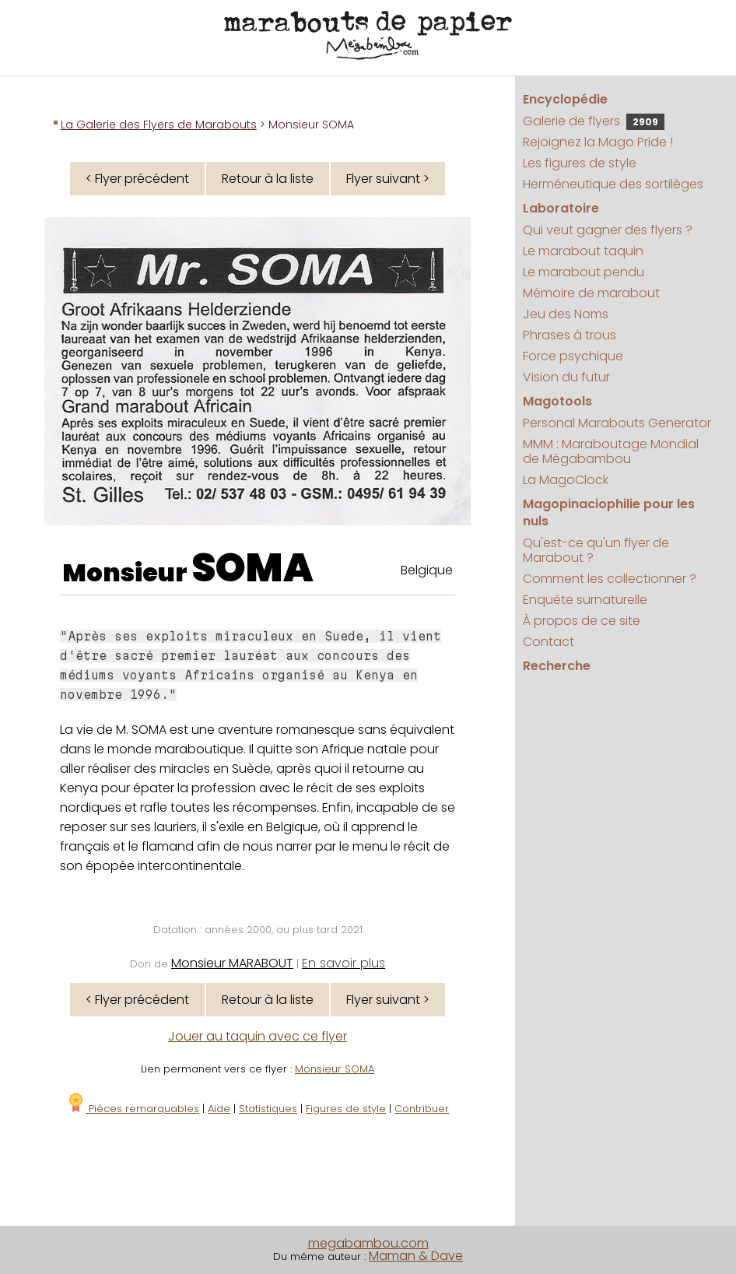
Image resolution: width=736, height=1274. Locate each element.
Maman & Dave (416, 1256)
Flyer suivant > (387, 179)
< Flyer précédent (137, 179)
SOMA (252, 568)
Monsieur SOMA (334, 1069)
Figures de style (346, 1108)
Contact (548, 642)
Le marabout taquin (583, 251)
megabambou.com (368, 1243)
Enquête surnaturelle (585, 600)
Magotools (557, 401)
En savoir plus (343, 963)
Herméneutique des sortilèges (613, 184)
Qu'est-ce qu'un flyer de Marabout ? (596, 550)
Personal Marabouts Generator (617, 423)
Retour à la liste (268, 179)
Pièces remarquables (132, 1108)
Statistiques (268, 1108)
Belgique (427, 570)
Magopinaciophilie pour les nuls (609, 512)
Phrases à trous (569, 335)
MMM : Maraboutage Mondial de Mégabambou (611, 451)
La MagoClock (565, 480)
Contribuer (421, 1108)
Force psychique (573, 356)
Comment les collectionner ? (609, 579)
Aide (219, 1108)
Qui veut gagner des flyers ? (607, 230)
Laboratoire (561, 208)
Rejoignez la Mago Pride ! (598, 142)
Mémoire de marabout (591, 293)
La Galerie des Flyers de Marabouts (159, 124)
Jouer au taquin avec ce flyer (257, 1036)
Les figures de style (579, 163)
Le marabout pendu (583, 272)
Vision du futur (566, 377)
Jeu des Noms (565, 314)
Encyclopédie (565, 99)
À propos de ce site (581, 621)
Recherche (557, 666)
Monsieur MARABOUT (232, 963)
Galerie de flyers (593, 121)
